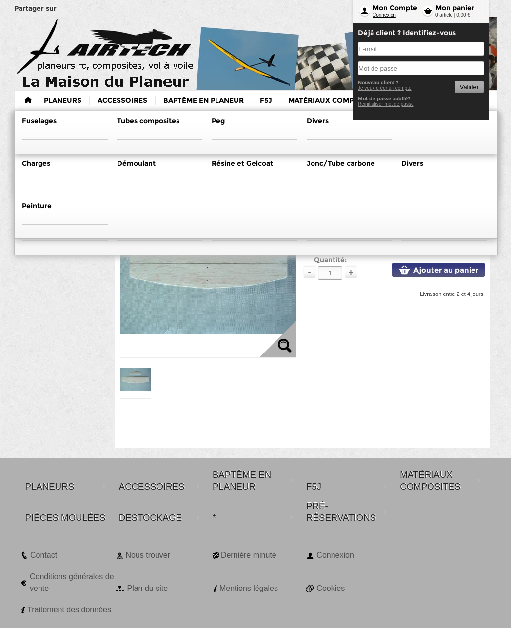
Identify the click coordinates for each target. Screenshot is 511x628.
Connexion (384, 15)
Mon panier (454, 7)
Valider (469, 87)
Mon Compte (395, 7)
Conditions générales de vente (72, 582)
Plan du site (147, 588)
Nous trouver (147, 555)
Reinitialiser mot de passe (386, 104)
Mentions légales (248, 588)
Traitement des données (69, 610)
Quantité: (330, 259)
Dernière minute (248, 555)
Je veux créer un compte (385, 88)
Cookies (330, 588)
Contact (43, 555)
